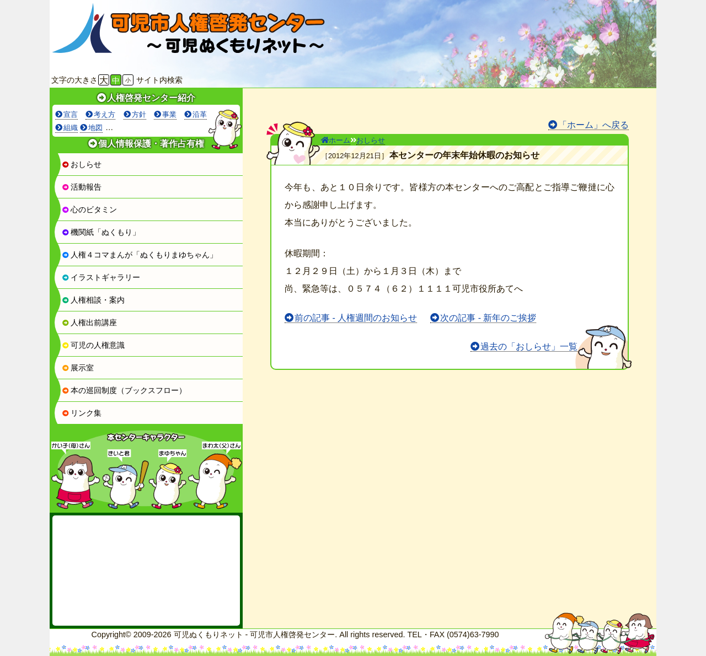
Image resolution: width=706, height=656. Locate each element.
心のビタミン (89, 209)
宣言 (70, 114)
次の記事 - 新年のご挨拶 (488, 317)
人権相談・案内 (93, 299)
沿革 (199, 114)
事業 (169, 114)
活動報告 (81, 186)
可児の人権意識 (93, 345)
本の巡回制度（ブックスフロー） (124, 390)
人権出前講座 (89, 322)
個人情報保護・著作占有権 (151, 143)
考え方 (104, 114)
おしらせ (81, 164)
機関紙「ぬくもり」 (101, 232)
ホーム (335, 140)
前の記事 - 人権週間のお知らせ (356, 317)
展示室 (78, 367)
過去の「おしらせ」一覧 (528, 346)
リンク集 (81, 412)
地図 (95, 127)
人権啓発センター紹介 (151, 98)
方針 (139, 114)
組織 (70, 127)
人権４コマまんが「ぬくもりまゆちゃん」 (139, 254)
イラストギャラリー (101, 277)
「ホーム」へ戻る (593, 125)
